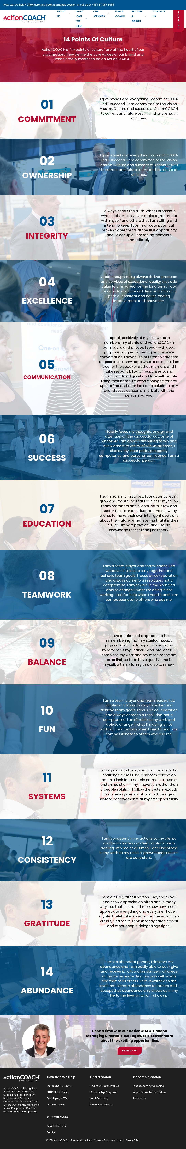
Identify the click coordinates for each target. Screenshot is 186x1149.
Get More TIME (55, 1104)
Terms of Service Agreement (109, 1140)
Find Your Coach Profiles (104, 1086)
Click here (33, 4)
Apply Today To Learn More (149, 1092)
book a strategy (56, 4)
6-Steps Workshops (101, 1104)
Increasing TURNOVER (59, 1086)
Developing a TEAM (58, 1098)
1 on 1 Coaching (99, 1098)
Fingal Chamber (56, 1126)
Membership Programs (103, 1092)
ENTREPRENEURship (57, 1092)
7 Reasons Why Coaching (148, 1086)
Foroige (51, 1132)
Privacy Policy (133, 1140)
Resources (139, 1098)
